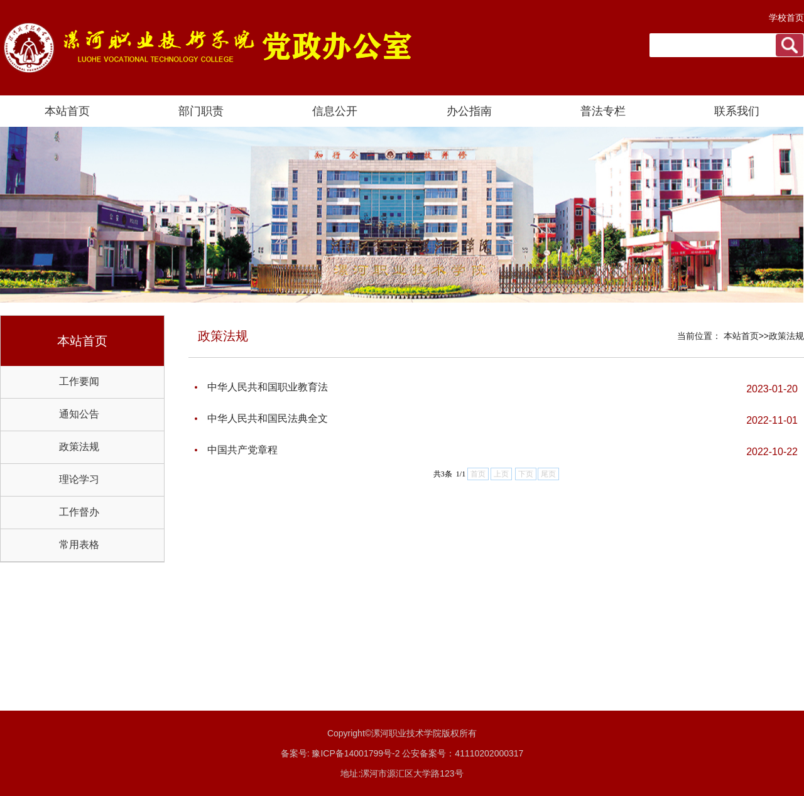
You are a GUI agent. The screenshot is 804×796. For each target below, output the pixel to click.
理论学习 (79, 479)
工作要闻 (79, 381)
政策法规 (79, 446)
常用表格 (79, 544)
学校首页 (786, 18)
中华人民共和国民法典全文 (267, 418)
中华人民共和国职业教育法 (267, 387)
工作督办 (79, 512)
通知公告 (79, 414)
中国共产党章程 (242, 449)
